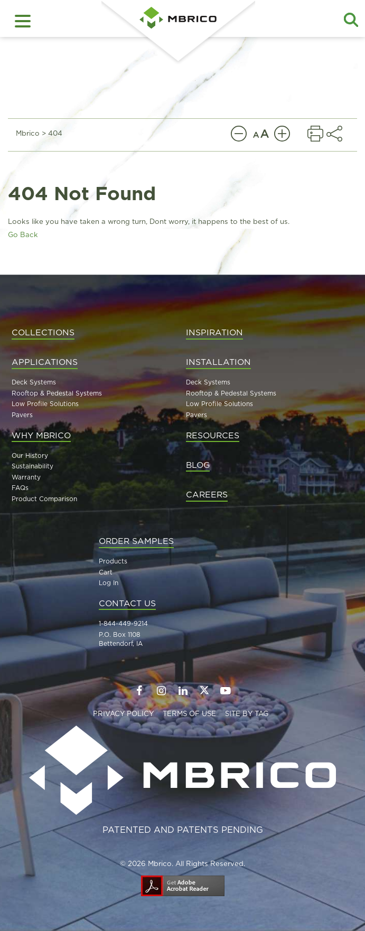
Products (113, 561)
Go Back (23, 234)
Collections (43, 332)
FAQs (20, 487)
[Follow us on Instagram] (160, 690)
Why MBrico (41, 435)
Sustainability (32, 466)
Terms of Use (189, 713)
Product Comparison (44, 498)
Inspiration (214, 332)
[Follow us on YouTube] (225, 690)
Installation (218, 362)
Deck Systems (34, 382)
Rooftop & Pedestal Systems (57, 393)
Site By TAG (246, 713)
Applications (45, 362)
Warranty (26, 477)
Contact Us (127, 603)
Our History (30, 455)
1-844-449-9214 (123, 623)
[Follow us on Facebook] (139, 690)
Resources (212, 435)
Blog (198, 465)
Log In (108, 582)
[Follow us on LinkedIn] (183, 690)
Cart (106, 572)
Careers (207, 494)
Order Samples (136, 541)
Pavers (22, 414)
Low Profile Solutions (45, 403)
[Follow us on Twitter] (204, 690)
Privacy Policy (123, 713)
